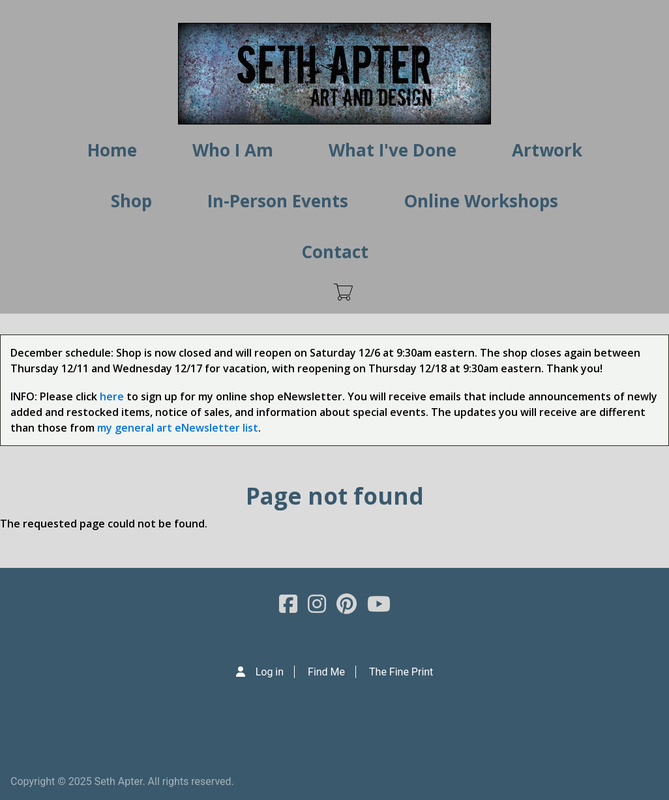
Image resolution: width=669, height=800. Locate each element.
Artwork (547, 150)
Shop (131, 201)
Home (112, 150)
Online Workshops (481, 201)
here (112, 396)
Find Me (326, 672)
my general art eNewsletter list (177, 428)
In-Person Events (277, 201)
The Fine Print (401, 672)
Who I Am (232, 150)
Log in (270, 672)
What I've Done (392, 150)
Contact (334, 251)
